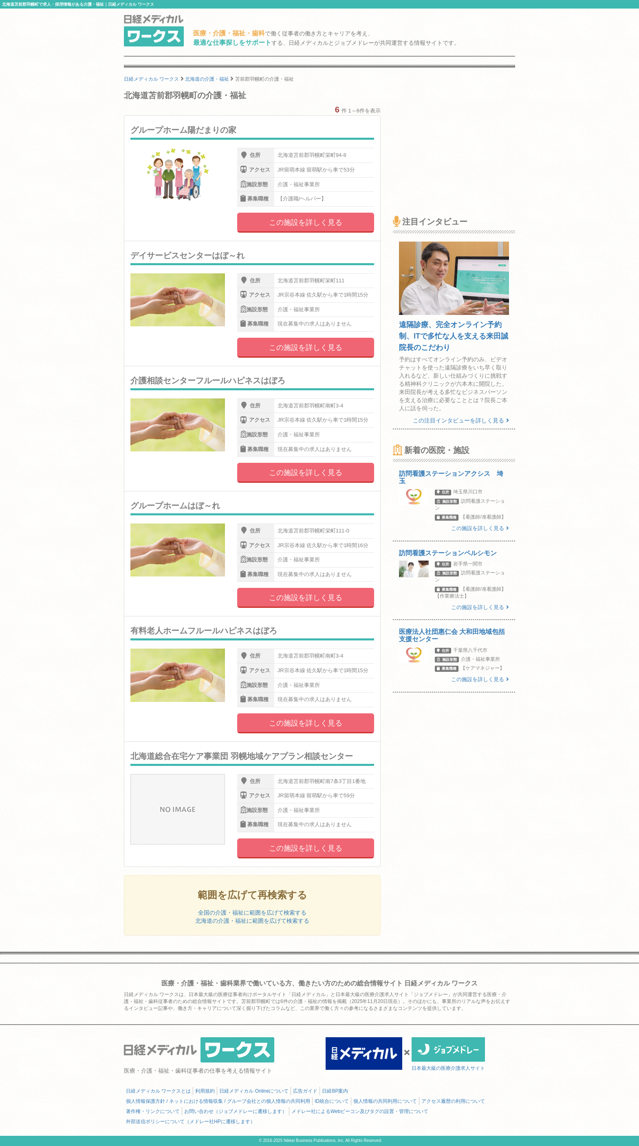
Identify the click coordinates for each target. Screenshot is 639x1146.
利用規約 (205, 1091)
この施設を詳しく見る (305, 222)
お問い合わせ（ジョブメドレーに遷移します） (235, 1111)
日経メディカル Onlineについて (254, 1091)
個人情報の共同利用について (385, 1101)
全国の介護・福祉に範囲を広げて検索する (252, 912)
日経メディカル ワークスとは (158, 1091)
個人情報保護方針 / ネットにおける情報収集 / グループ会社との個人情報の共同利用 (218, 1101)
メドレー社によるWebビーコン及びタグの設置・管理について (359, 1111)
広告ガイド (305, 1091)
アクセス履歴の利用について (453, 1101)
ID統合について (332, 1101)
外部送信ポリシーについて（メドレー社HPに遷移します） (190, 1121)
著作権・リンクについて (153, 1111)
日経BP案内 (335, 1091)
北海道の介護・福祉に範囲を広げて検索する (252, 920)
